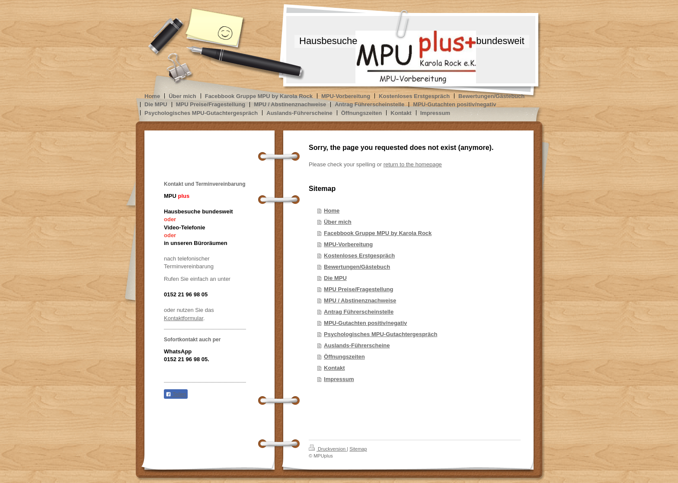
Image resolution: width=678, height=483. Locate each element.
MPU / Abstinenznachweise (360, 300)
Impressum (339, 379)
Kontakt (334, 368)
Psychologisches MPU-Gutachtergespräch (380, 334)
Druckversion (328, 448)
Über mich (338, 222)
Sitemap (358, 448)
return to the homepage (413, 164)
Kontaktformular (183, 318)
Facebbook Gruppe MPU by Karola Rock (378, 233)
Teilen (176, 394)
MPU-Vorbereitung (348, 244)
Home (331, 210)
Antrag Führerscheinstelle (358, 311)
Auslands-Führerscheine (357, 345)
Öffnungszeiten (344, 356)
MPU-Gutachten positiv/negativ (365, 323)
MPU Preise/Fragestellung (358, 289)
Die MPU (335, 278)
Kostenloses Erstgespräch (359, 255)
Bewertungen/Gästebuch (357, 267)
